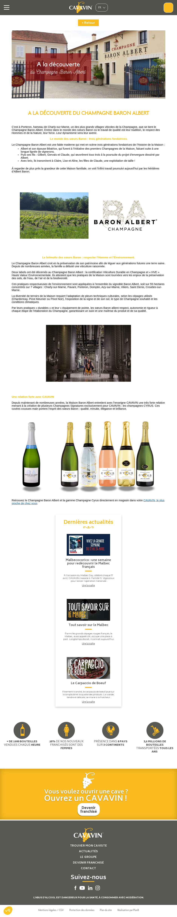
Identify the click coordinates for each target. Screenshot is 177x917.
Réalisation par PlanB (128, 910)
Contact (88, 868)
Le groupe (88, 857)
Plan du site (106, 910)
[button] (7, 910)
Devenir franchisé (88, 810)
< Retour (88, 23)
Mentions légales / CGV (51, 910)
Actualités (88, 851)
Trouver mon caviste (88, 846)
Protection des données (81, 910)
